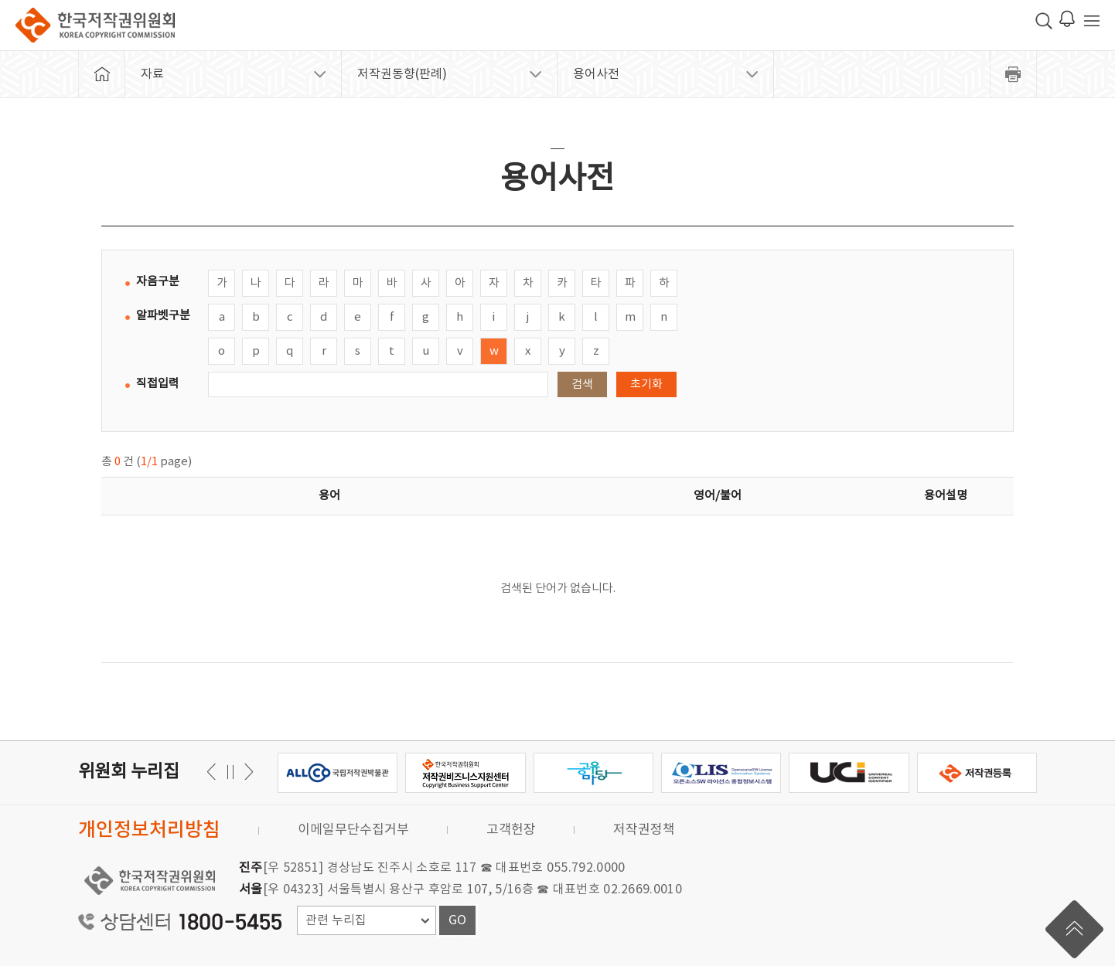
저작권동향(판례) (402, 74)
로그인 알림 (1067, 18)
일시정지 (230, 772)
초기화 (646, 384)
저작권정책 (644, 830)
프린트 (1014, 74)
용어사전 (596, 74)
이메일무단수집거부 (353, 830)
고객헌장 (511, 830)
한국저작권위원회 (95, 25)
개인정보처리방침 (149, 830)
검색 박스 (1044, 20)
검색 (582, 384)
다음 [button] (214, 772)
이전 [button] (246, 772)
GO (457, 920)
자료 (152, 74)
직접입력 (157, 383)
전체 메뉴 (1092, 20)
